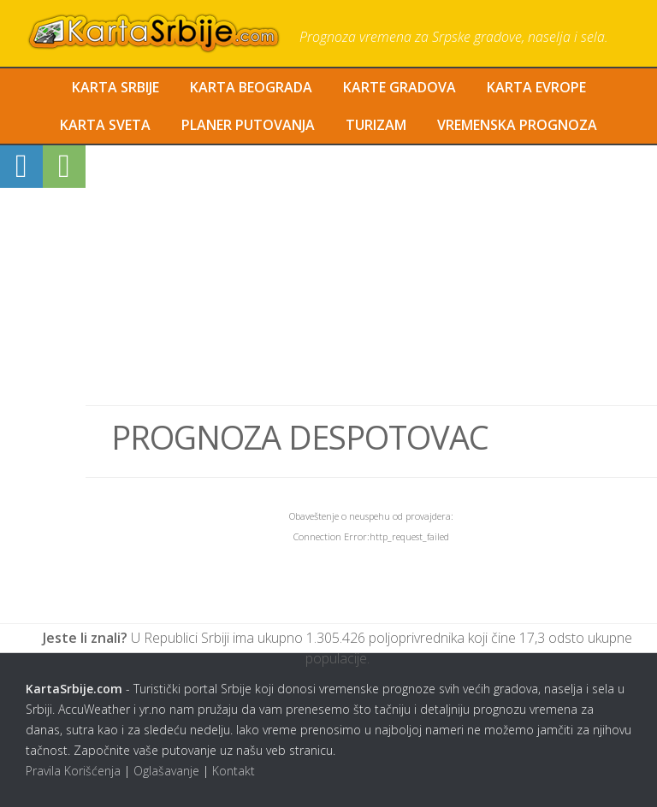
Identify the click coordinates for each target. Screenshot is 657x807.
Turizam (376, 124)
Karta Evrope (536, 87)
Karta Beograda (251, 87)
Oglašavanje (166, 771)
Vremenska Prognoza (517, 124)
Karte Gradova (399, 87)
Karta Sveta (105, 124)
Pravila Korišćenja (73, 771)
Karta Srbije (115, 87)
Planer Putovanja (248, 124)
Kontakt (233, 771)
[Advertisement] (371, 275)
